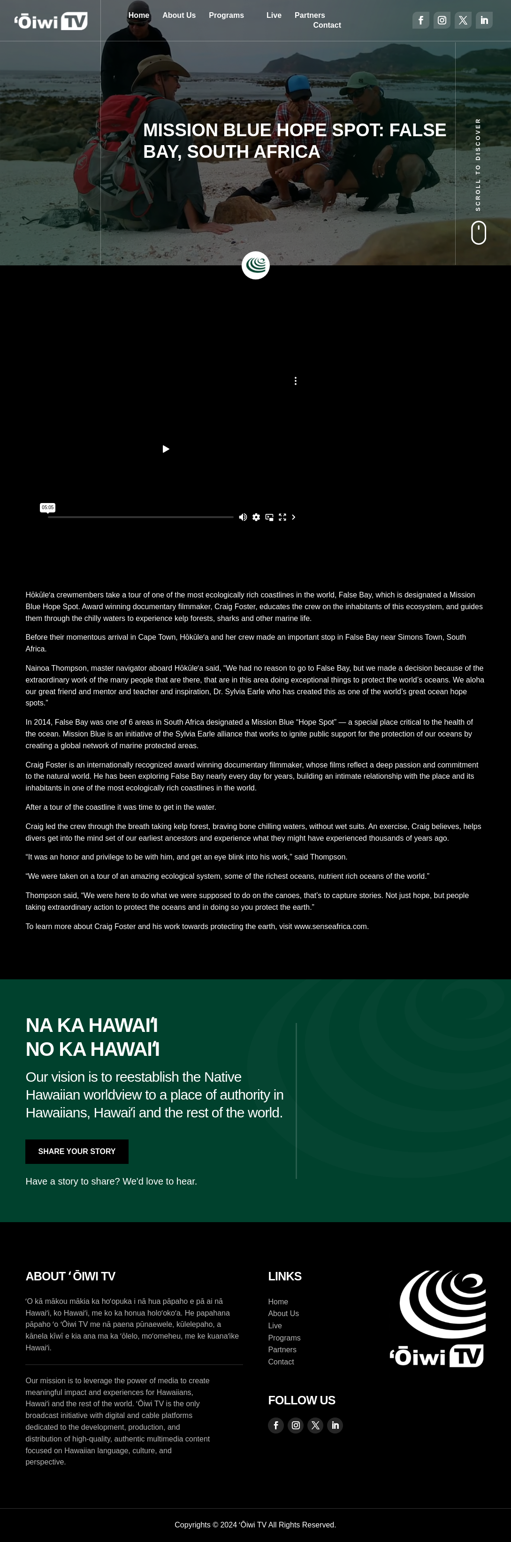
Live (274, 15)
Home (139, 15)
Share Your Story (76, 1151)
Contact (327, 25)
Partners (310, 15)
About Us (179, 15)
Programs (226, 15)
